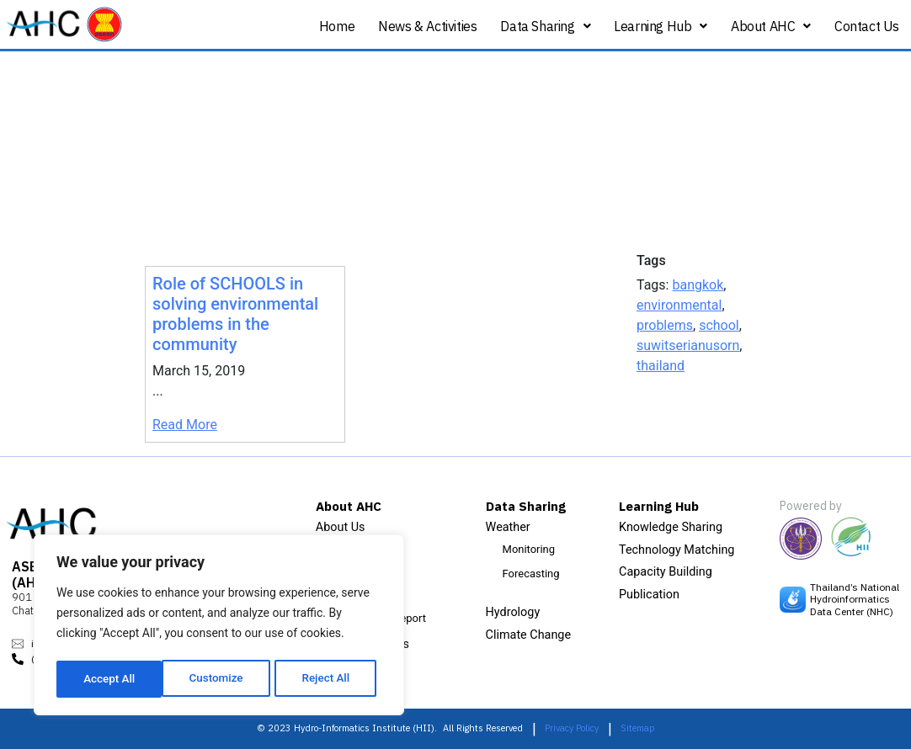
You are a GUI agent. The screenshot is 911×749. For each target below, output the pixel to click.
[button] (545, 26)
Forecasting (531, 573)
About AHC (771, 26)
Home (336, 26)
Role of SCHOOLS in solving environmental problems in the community (235, 314)
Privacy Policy (572, 728)
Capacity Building (665, 572)
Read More (184, 425)
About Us (340, 527)
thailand (661, 366)
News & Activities (427, 26)
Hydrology (513, 612)
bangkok (697, 285)
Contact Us (866, 26)
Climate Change (529, 635)
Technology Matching (676, 550)
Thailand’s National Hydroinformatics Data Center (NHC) (854, 599)
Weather (508, 527)
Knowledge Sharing (670, 527)
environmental (679, 305)
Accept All (329, 679)
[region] (219, 627)
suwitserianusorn (688, 345)
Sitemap (638, 728)
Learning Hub (660, 26)
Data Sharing (545, 26)
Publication (649, 594)
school (719, 325)
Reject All (220, 679)
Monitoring (529, 549)
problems (665, 325)
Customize (110, 679)
